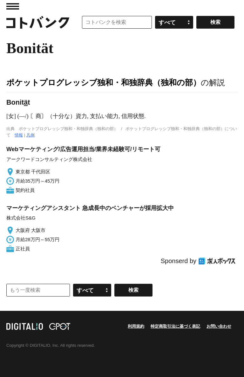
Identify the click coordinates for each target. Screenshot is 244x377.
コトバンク (37, 22)
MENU (12, 6)
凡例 (30, 135)
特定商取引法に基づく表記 (175, 326)
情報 (19, 135)
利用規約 (136, 326)
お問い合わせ (219, 326)
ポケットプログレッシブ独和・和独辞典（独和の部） (103, 82)
